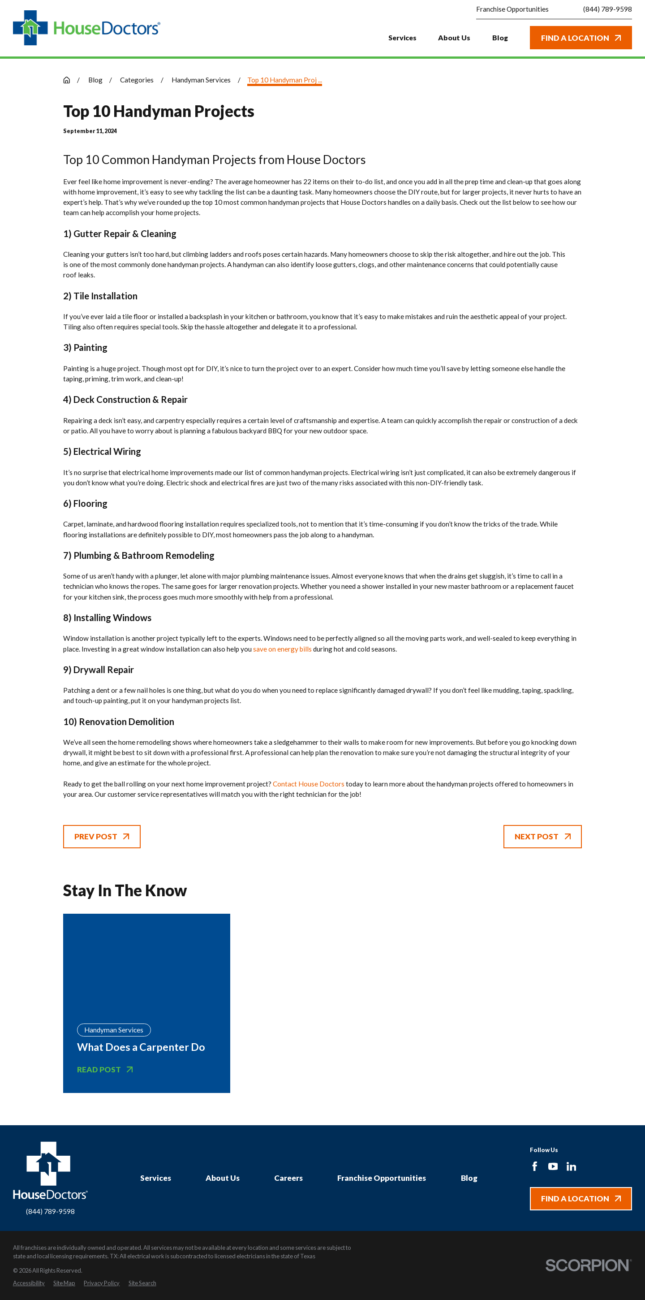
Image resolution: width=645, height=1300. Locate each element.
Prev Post (101, 836)
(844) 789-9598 (607, 9)
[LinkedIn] (571, 1166)
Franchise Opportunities (512, 9)
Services (155, 1178)
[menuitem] (29, 1283)
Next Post (542, 836)
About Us (223, 1178)
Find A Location (581, 38)
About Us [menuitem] (454, 37)
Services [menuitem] (402, 37)
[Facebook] (535, 1166)
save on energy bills (282, 649)
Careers (288, 1178)
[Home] (87, 28)
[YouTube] (553, 1166)
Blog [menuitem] (500, 37)
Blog (469, 1178)
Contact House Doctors (308, 784)
